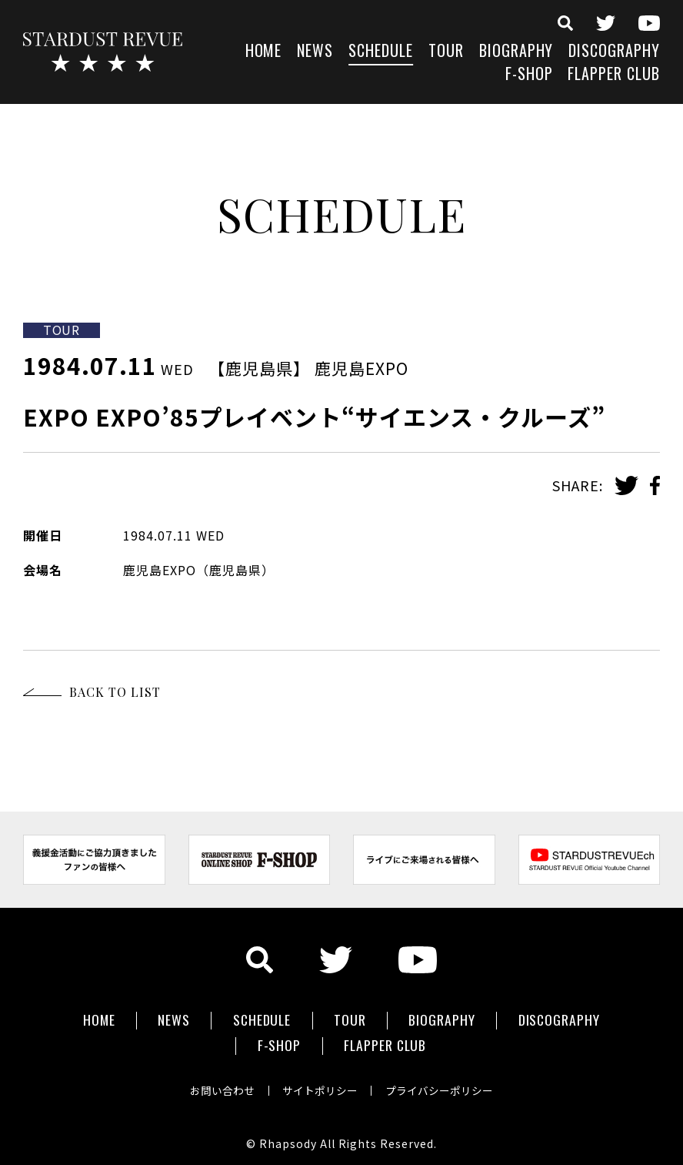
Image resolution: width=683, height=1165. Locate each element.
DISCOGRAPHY (614, 52)
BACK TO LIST (115, 692)
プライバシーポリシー (443, 1083)
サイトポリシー (320, 1083)
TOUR (446, 52)
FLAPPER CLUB (614, 75)
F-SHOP (529, 75)
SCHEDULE (380, 52)
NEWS (315, 52)
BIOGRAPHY (516, 52)
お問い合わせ (218, 1083)
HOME (263, 52)
